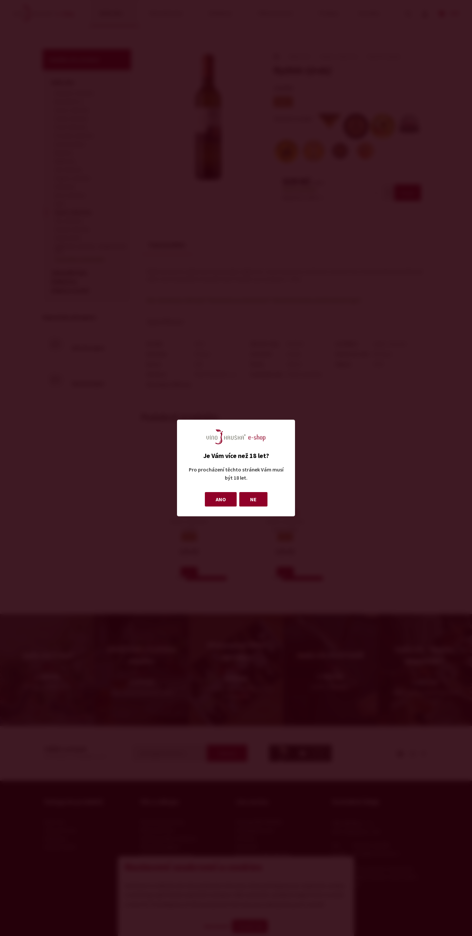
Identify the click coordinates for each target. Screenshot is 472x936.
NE (253, 499)
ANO (221, 499)
